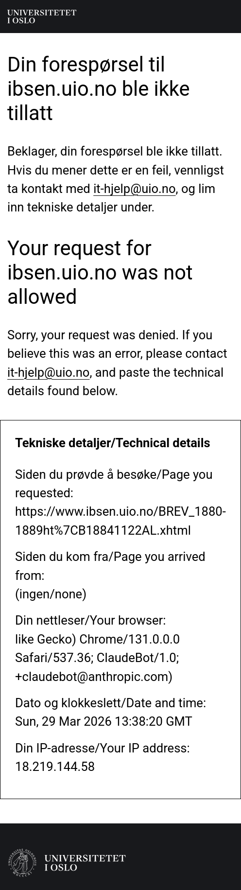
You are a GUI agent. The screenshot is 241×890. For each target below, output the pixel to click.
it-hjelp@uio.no (134, 188)
